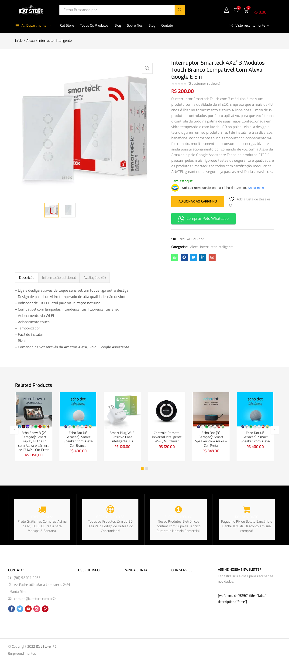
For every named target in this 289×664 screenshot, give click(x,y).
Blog (117, 25)
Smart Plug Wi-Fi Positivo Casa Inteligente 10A (122, 438)
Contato (167, 25)
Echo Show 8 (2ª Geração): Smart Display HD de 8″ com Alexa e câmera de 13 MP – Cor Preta (33, 442)
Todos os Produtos (94, 25)
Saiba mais (256, 188)
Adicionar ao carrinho (198, 201)
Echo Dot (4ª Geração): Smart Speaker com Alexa (255, 438)
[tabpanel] (33, 427)
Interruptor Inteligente (55, 40)
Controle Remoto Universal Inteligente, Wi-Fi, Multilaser (166, 438)
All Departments (30, 25)
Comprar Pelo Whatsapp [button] (203, 219)
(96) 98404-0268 (27, 580)
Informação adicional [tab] (59, 277)
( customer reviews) (204, 83)
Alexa (30, 40)
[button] (259, 10)
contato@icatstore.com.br (33, 601)
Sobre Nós (135, 25)
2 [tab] (146, 470)
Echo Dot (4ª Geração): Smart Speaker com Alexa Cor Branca (78, 440)
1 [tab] (142, 470)
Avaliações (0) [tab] (94, 277)
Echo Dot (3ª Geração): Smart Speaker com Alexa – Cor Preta (211, 440)
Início (19, 40)
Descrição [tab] (26, 277)
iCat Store (66, 25)
